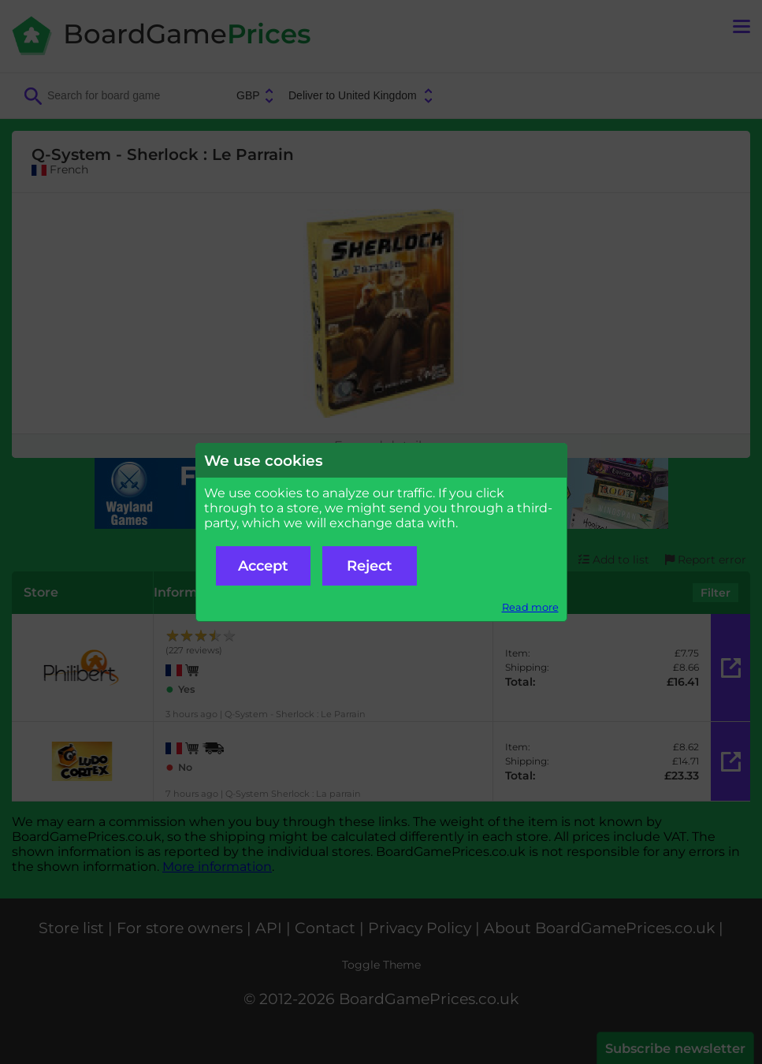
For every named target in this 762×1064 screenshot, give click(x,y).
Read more (530, 607)
